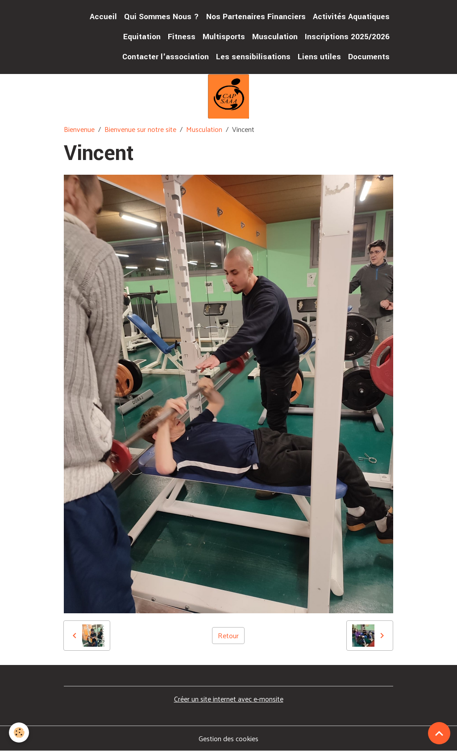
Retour (228, 635)
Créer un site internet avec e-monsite (228, 698)
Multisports (224, 36)
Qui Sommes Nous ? (161, 16)
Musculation (275, 36)
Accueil (103, 16)
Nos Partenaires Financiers (256, 16)
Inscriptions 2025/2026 (347, 36)
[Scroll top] (439, 733)
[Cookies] (19, 732)
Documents (369, 56)
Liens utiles (319, 56)
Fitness (181, 36)
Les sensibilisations (253, 56)
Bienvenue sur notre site (140, 129)
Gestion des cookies (228, 738)
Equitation (142, 36)
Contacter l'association (165, 56)
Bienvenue (79, 129)
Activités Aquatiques (351, 16)
